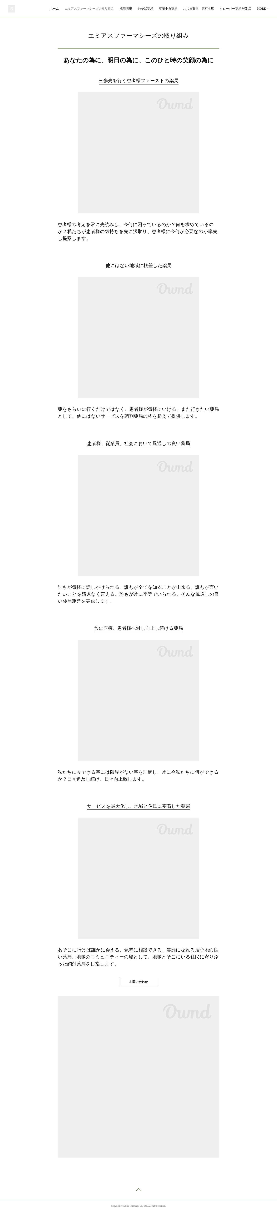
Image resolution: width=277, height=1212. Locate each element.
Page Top (138, 1190)
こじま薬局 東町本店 (235, 8)
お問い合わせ (138, 981)
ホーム (91, 8)
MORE (261, 8)
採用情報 (163, 8)
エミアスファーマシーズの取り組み (126, 8)
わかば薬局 (182, 8)
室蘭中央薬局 (205, 8)
